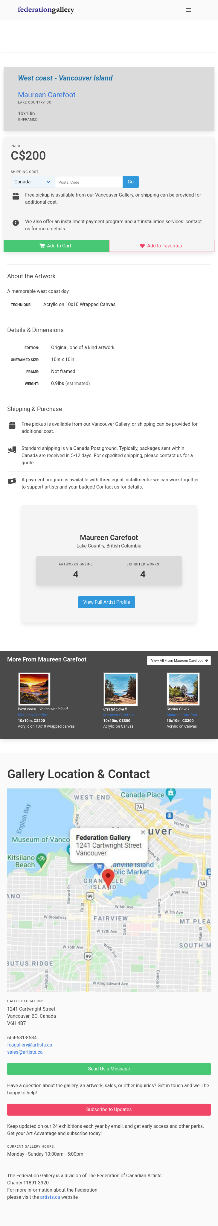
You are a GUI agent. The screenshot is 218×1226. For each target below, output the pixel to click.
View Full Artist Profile (106, 602)
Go (131, 182)
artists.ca (50, 1197)
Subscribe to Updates (109, 1109)
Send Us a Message (109, 1069)
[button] (188, 10)
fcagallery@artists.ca (29, 1045)
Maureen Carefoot (47, 95)
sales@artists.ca (25, 1052)
